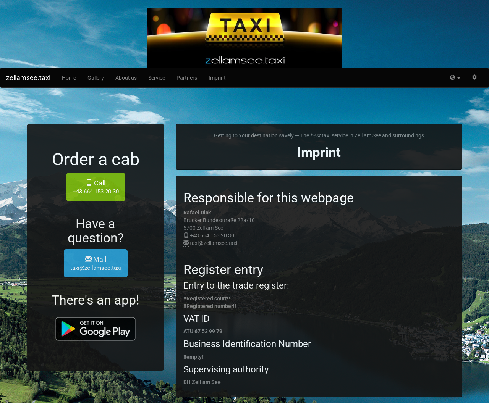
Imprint (217, 78)
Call (96, 187)
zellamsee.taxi (28, 78)
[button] (455, 77)
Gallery (95, 78)
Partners (186, 78)
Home (69, 78)
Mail (95, 263)
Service (156, 78)
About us (126, 78)
